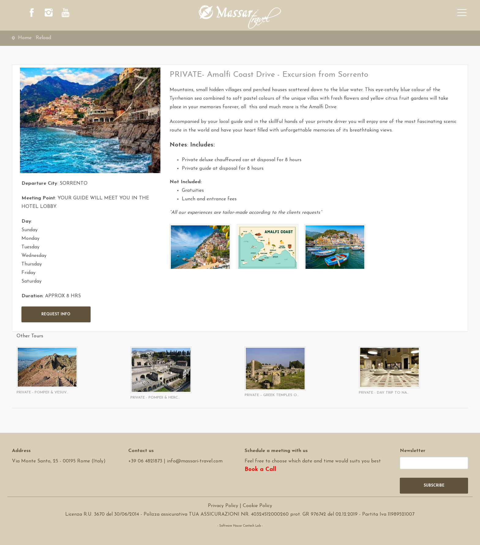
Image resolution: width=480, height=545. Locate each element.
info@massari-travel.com (195, 461)
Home (25, 37)
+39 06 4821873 (145, 461)
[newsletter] (434, 463)
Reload (43, 37)
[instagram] (48, 13)
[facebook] (31, 13)
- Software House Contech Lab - (240, 526)
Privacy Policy (223, 505)
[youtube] (65, 13)
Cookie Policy (257, 505)
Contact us (141, 450)
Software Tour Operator (239, 534)
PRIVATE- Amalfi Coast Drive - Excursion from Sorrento (269, 75)
